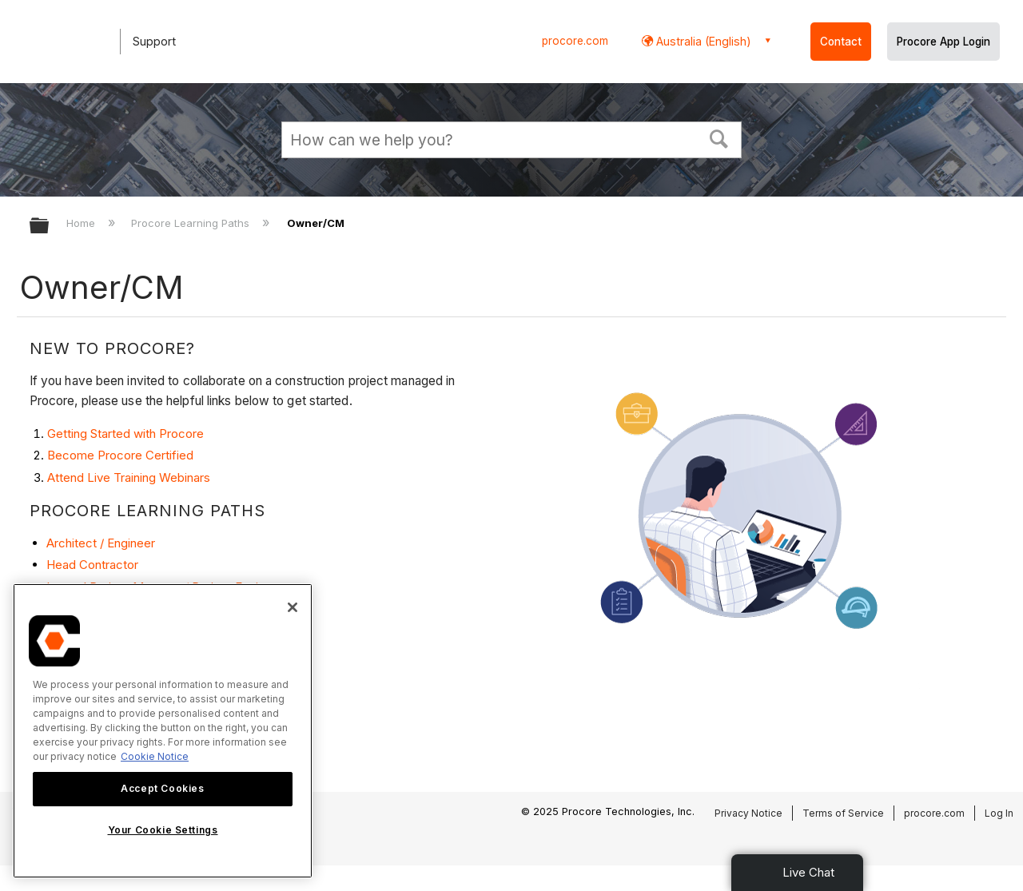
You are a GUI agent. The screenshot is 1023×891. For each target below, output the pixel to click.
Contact (841, 41)
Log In (999, 813)
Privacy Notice (748, 813)
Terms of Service (843, 813)
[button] (719, 137)
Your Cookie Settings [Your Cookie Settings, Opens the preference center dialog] (163, 830)
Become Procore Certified (120, 455)
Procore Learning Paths (192, 223)
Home (82, 223)
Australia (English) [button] (702, 41)
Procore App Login (943, 41)
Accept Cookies (162, 788)
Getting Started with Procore (125, 433)
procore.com (575, 40)
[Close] (292, 607)
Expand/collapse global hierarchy (49, 226)
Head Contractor (92, 564)
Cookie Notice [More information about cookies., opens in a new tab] (155, 756)
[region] (162, 730)
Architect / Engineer (100, 543)
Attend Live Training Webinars (128, 477)
